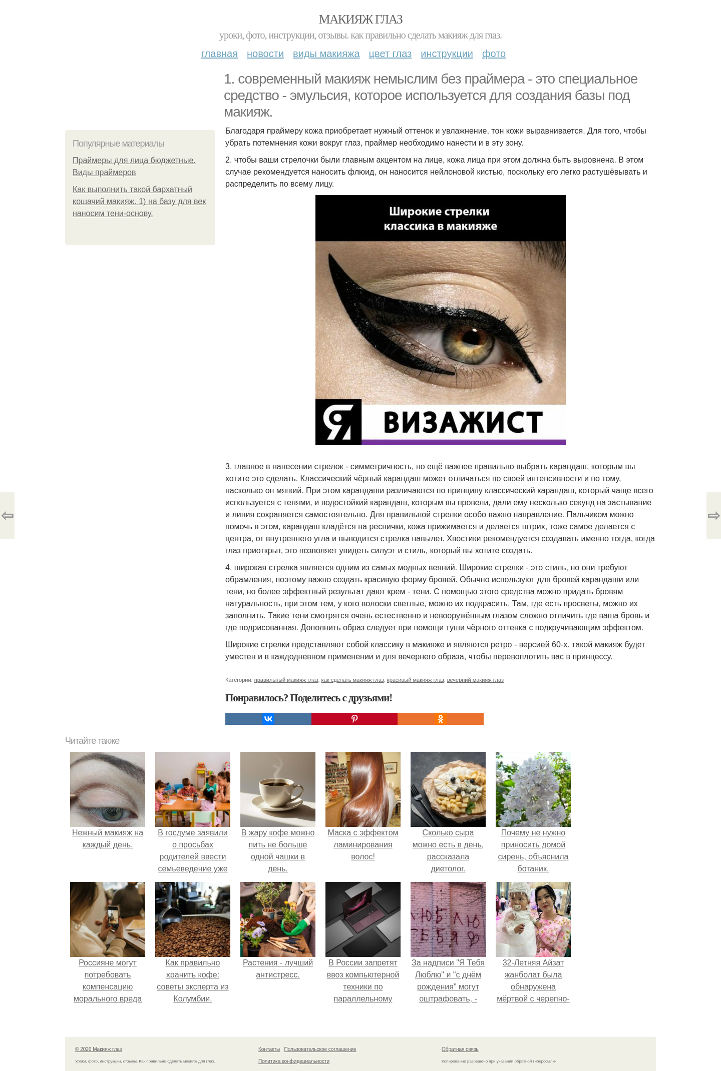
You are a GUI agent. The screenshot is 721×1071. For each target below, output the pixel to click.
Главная (219, 53)
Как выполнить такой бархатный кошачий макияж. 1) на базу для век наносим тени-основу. (139, 201)
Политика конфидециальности (293, 1061)
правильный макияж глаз (286, 680)
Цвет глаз (390, 53)
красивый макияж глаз (415, 680)
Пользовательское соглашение (320, 1049)
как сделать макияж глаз (352, 680)
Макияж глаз (361, 19)
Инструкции (447, 53)
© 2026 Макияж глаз (98, 1049)
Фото (494, 53)
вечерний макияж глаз (475, 680)
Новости (265, 53)
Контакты (269, 1049)
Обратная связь (460, 1049)
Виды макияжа (326, 53)
